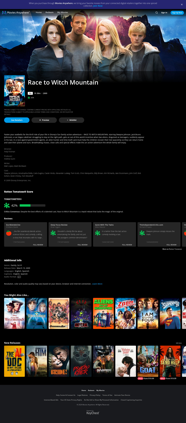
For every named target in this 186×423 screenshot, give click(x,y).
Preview (44, 120)
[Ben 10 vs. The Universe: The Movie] (81, 313)
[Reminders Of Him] (36, 361)
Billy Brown (98, 173)
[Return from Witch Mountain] (14, 313)
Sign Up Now (177, 13)
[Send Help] (170, 363)
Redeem (49, 12)
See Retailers (16, 120)
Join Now (98, 5)
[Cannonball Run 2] (59, 313)
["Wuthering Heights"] (125, 361)
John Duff (133, 173)
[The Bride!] (59, 361)
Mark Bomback (20, 166)
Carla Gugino (38, 173)
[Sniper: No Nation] (103, 361)
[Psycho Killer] (81, 361)
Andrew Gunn (9, 159)
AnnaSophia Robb (25, 173)
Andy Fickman (9, 151)
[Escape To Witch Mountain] (36, 313)
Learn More (97, 284)
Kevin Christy (16, 176)
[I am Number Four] (148, 313)
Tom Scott (75, 173)
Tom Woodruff (27, 176)
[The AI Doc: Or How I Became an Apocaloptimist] (14, 361)
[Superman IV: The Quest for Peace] (170, 313)
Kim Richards (109, 173)
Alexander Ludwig (63, 173)
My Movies (62, 12)
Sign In (164, 12)
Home (39, 12)
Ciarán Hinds (50, 173)
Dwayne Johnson (10, 173)
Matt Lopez (8, 166)
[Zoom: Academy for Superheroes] (125, 313)
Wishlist (71, 120)
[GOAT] (148, 363)
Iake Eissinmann (121, 173)
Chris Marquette (86, 173)
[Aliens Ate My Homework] (103, 313)
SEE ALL (179, 343)
